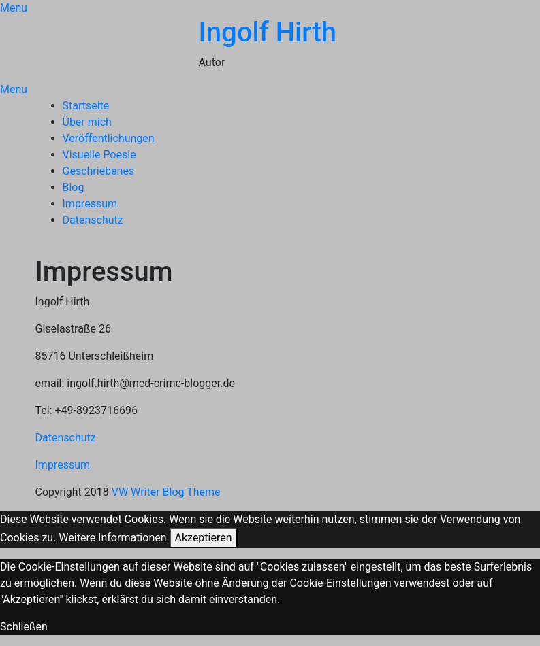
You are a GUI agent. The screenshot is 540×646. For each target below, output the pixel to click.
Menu (13, 7)
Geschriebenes (99, 171)
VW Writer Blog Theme (166, 492)
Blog (73, 187)
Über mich (87, 122)
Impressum (90, 203)
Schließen (24, 626)
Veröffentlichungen (109, 138)
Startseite (86, 105)
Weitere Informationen (112, 537)
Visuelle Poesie (99, 154)
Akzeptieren (203, 537)
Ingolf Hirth (267, 32)
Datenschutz (93, 220)
